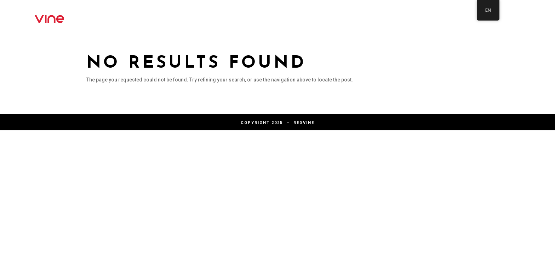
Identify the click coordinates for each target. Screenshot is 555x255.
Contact (376, 14)
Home (420, 14)
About (278, 14)
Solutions (468, 14)
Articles (324, 14)
